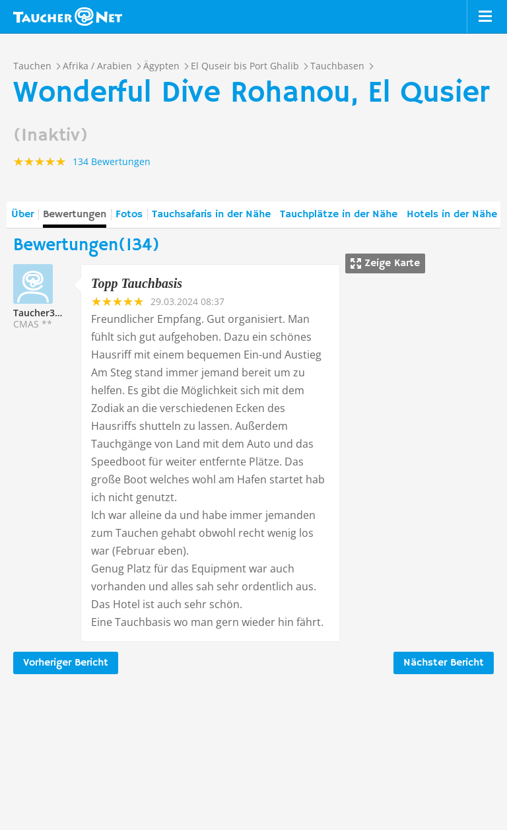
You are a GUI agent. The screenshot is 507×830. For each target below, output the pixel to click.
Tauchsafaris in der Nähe (211, 214)
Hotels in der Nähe (452, 214)
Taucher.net (67, 16)
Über (22, 214)
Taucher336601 (47, 312)
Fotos (129, 214)
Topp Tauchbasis (136, 283)
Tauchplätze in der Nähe (338, 214)
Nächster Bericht (443, 663)
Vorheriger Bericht (65, 663)
